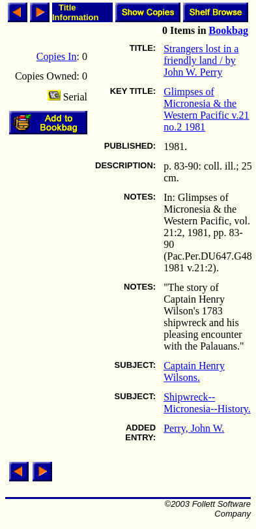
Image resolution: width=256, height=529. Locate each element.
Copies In (56, 56)
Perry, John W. (194, 428)
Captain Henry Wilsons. (194, 371)
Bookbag (228, 30)
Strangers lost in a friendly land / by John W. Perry (201, 60)
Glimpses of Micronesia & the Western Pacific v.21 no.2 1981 (206, 109)
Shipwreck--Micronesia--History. (207, 402)
